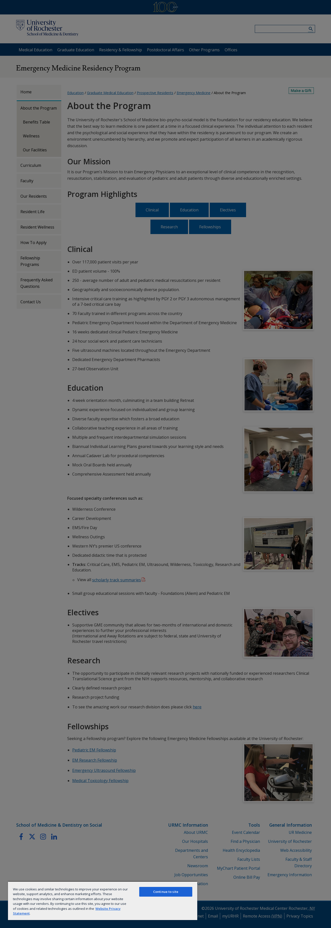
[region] (102, 900)
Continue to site (165, 891)
